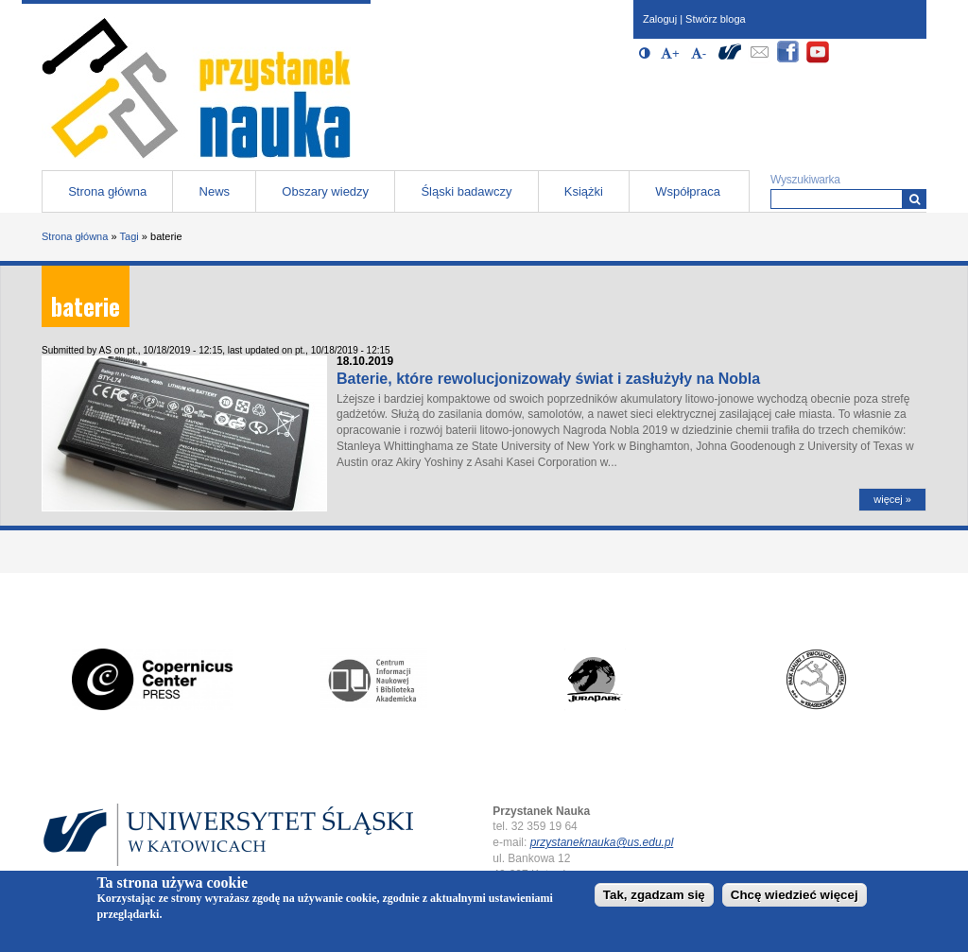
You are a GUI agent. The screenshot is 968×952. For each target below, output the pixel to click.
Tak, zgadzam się (654, 899)
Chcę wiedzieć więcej (794, 899)
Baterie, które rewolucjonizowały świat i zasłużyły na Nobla (548, 379)
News (215, 191)
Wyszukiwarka (805, 179)
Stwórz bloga (715, 19)
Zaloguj (660, 19)
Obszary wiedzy (325, 191)
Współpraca (687, 191)
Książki (583, 191)
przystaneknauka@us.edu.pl (602, 842)
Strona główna (107, 191)
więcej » (892, 499)
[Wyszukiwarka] (914, 199)
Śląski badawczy (466, 191)
